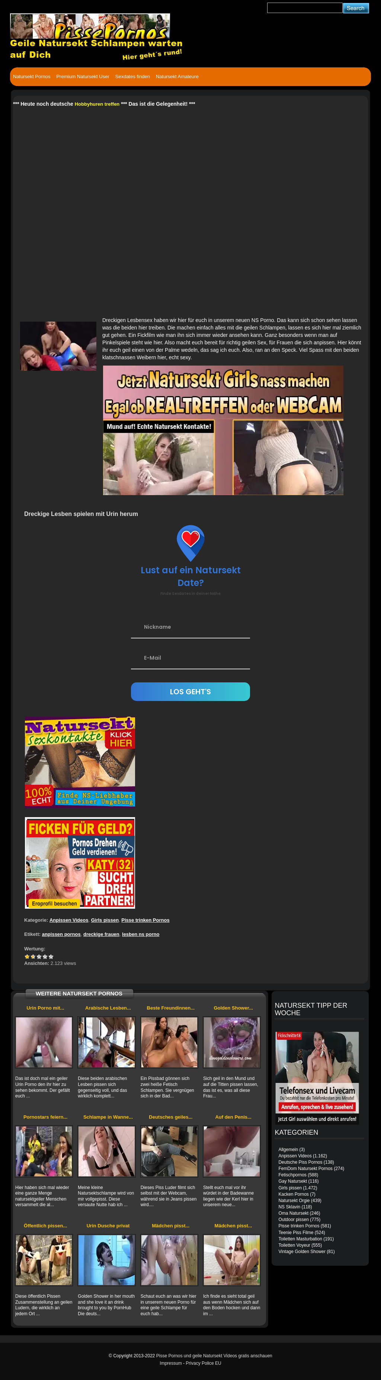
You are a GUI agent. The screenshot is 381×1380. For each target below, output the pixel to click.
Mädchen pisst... (170, 1225)
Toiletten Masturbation (300, 1239)
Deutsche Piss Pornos (300, 1162)
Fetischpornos (292, 1174)
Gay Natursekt (292, 1181)
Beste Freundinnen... (171, 1008)
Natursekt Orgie (294, 1200)
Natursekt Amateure (177, 76)
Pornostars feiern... (45, 1117)
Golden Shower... (233, 1008)
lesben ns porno (140, 934)
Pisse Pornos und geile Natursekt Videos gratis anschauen (214, 1355)
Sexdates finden (132, 76)
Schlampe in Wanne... (108, 1117)
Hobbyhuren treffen (97, 104)
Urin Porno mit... (45, 1008)
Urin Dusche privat (108, 1225)
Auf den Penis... (233, 1117)
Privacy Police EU (203, 1363)
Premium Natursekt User (82, 76)
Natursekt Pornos (31, 76)
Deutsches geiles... (170, 1117)
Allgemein (288, 1149)
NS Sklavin (289, 1207)
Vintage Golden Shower (302, 1251)
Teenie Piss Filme (295, 1232)
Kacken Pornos (293, 1194)
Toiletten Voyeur (294, 1245)
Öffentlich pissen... (45, 1225)
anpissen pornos (61, 934)
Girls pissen (105, 920)
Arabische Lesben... (108, 1008)
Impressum (171, 1363)
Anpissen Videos (69, 920)
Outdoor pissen (293, 1219)
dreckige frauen (101, 934)
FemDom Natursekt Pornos (305, 1168)
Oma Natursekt (293, 1213)
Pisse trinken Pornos (145, 920)
